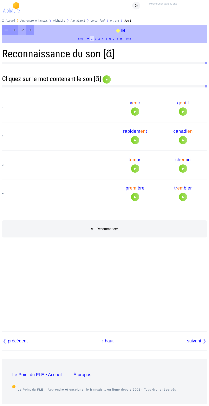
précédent (18, 340)
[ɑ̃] (123, 30)
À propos (82, 374)
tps (135, 159)
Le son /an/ (98, 20)
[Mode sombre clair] (136, 5)
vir (135, 102)
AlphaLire (59, 20)
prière (135, 188)
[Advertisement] (104, 289)
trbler (183, 188)
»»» (128, 38)
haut (109, 340)
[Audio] (107, 79)
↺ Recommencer (104, 229)
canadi (183, 131)
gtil (183, 102)
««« (80, 38)
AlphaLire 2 (78, 20)
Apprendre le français (34, 20)
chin (183, 159)
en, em (114, 20)
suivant (194, 340)
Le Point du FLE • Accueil (37, 374)
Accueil (10, 20)
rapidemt (135, 131)
